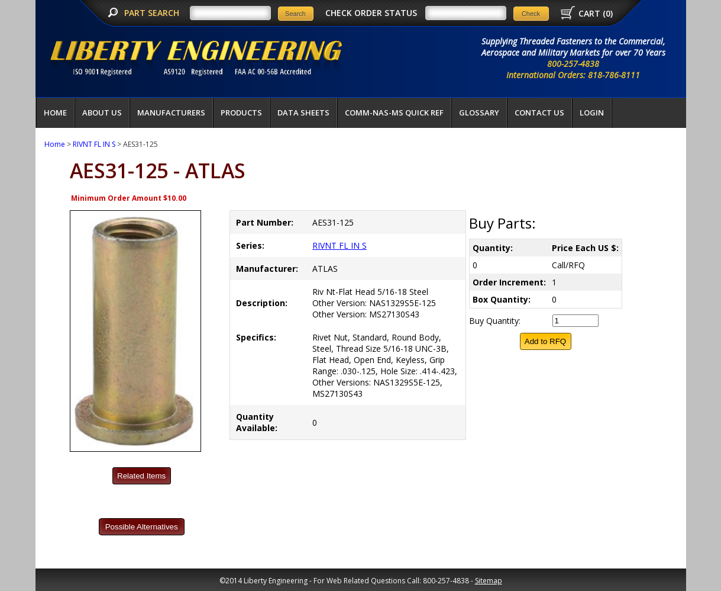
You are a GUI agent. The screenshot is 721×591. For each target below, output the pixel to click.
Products (241, 112)
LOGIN (592, 112)
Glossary (479, 112)
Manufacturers (171, 112)
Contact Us (539, 112)
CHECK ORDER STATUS (371, 12)
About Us (102, 112)
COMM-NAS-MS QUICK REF (394, 112)
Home (55, 112)
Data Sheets (303, 112)
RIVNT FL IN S (94, 144)
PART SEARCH (153, 12)
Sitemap (488, 581)
